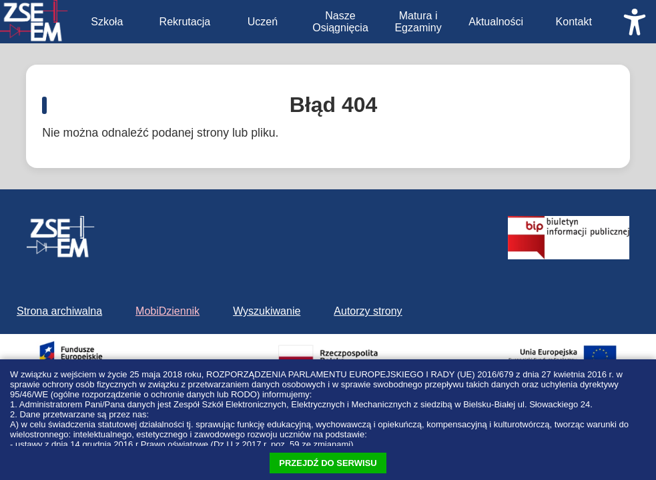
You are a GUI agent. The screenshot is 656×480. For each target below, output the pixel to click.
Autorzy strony (368, 311)
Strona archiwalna (59, 311)
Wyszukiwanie (266, 311)
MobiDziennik (167, 311)
